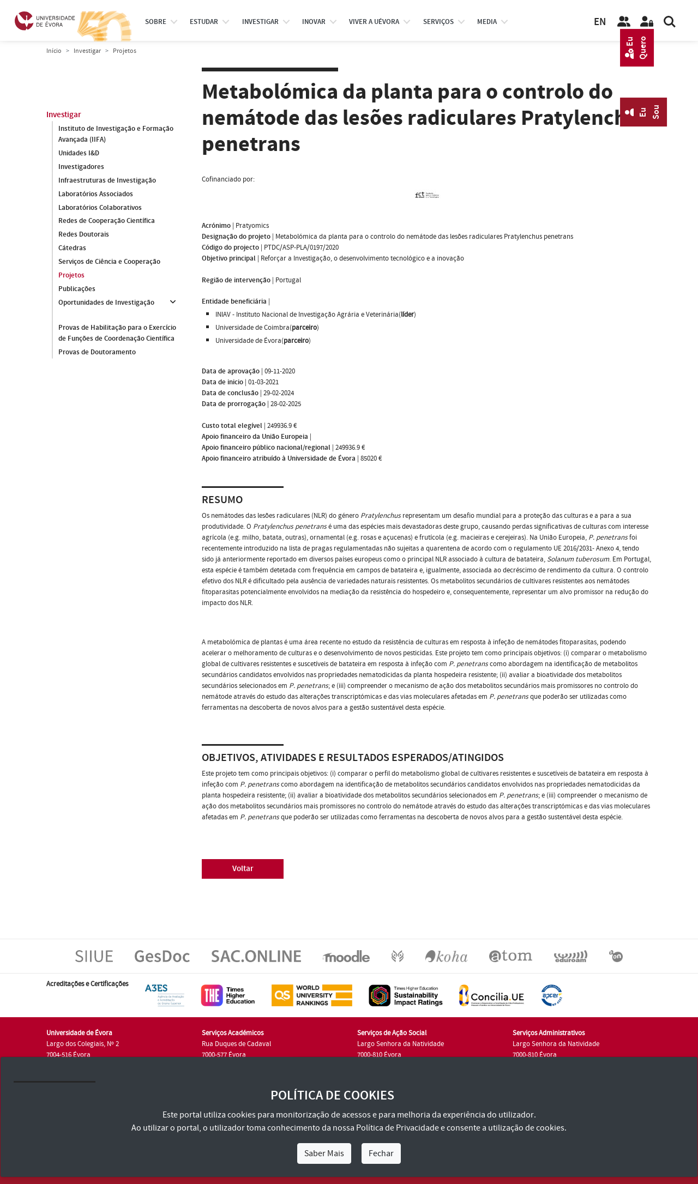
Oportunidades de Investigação (106, 303)
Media (487, 22)
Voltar (243, 868)
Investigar (87, 51)
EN (600, 22)
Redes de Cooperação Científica (106, 221)
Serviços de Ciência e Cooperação (109, 262)
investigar (260, 22)
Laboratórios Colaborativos (100, 208)
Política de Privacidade (397, 1127)
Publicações (76, 289)
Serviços (438, 22)
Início (54, 51)
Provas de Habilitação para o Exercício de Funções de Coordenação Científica (117, 333)
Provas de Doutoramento (97, 352)
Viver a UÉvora (374, 22)
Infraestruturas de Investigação (107, 180)
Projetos (71, 276)
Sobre (155, 22)
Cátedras (72, 248)
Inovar (314, 22)
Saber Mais (324, 1153)
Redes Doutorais (83, 235)
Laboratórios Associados (95, 194)
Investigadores (81, 167)
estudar (204, 22)
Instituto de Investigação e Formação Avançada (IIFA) (115, 134)
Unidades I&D (78, 153)
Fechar (381, 1153)
